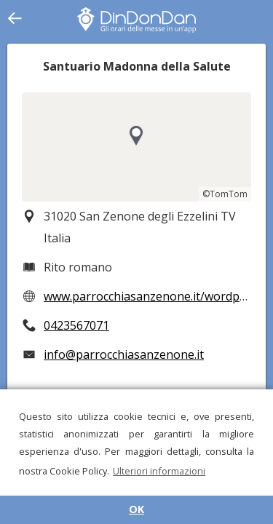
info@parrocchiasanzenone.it (124, 354)
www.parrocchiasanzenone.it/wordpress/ (155, 296)
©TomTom (225, 194)
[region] (136, 147)
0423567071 (76, 325)
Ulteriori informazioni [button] (159, 470)
